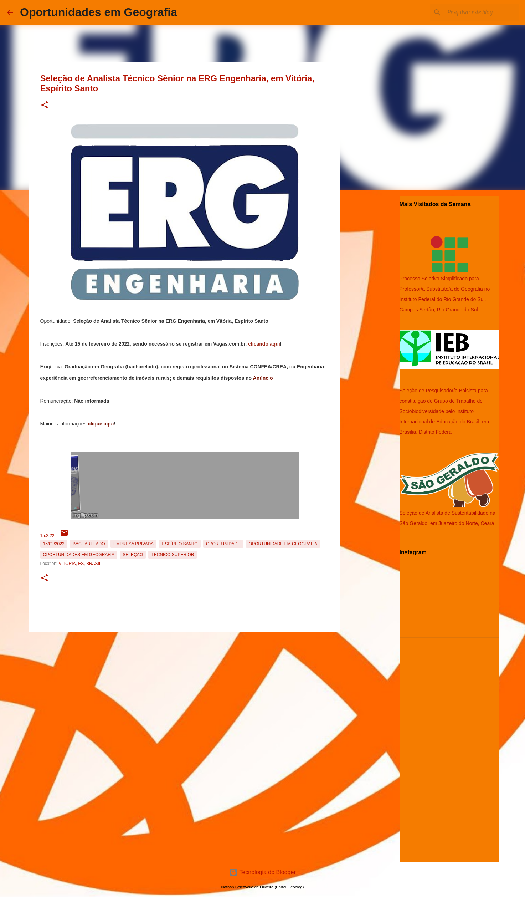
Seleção (133, 554)
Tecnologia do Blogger (262, 872)
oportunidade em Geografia (283, 543)
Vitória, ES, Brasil (80, 563)
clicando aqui (264, 344)
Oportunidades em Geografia (98, 12)
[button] (44, 105)
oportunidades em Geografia (78, 554)
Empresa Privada (133, 543)
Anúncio (263, 378)
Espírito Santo (179, 543)
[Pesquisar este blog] (481, 12)
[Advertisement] (184, 685)
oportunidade (223, 543)
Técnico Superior (172, 554)
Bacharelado (89, 543)
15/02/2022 (54, 543)
